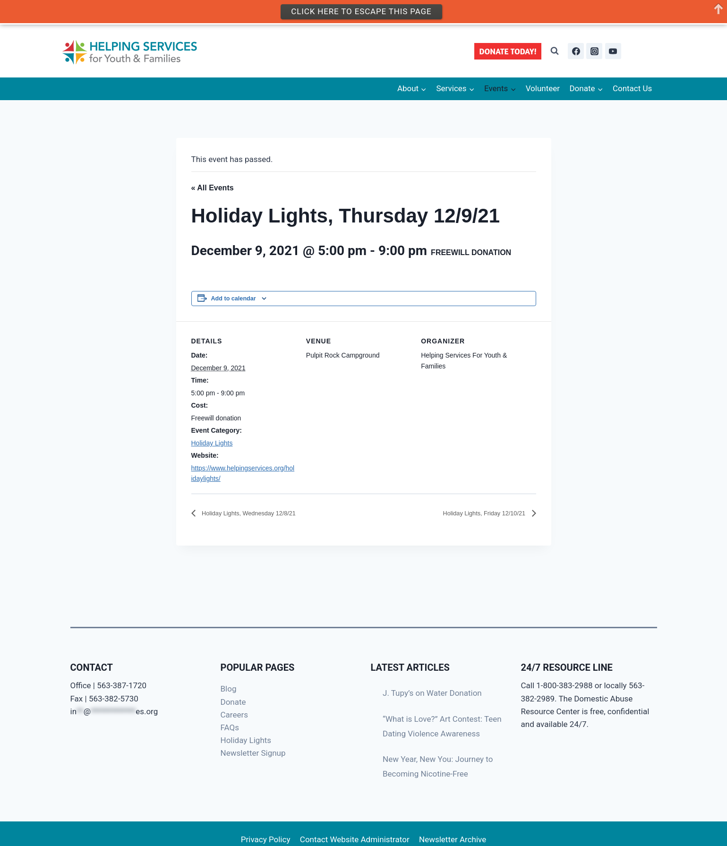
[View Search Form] (554, 51)
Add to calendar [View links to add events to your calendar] (233, 298)
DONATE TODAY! (508, 51)
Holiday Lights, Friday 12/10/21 (473, 514)
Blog (229, 688)
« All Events (212, 188)
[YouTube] (613, 51)
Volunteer (543, 88)
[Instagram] (594, 51)
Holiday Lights (212, 443)
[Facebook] (576, 51)
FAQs (230, 727)
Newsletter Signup (253, 753)
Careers (234, 714)
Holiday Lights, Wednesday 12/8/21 (260, 514)
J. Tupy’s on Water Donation (432, 693)
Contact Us (632, 88)
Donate (233, 702)
